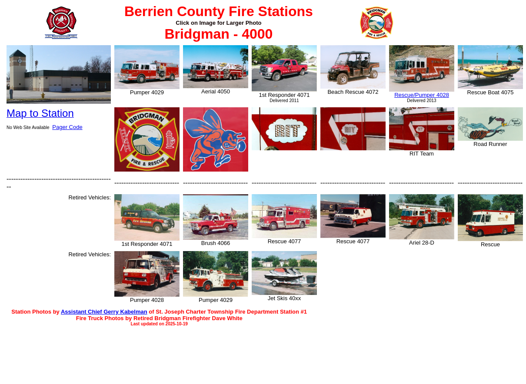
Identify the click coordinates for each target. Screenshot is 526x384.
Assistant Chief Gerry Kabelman (104, 311)
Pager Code (67, 127)
